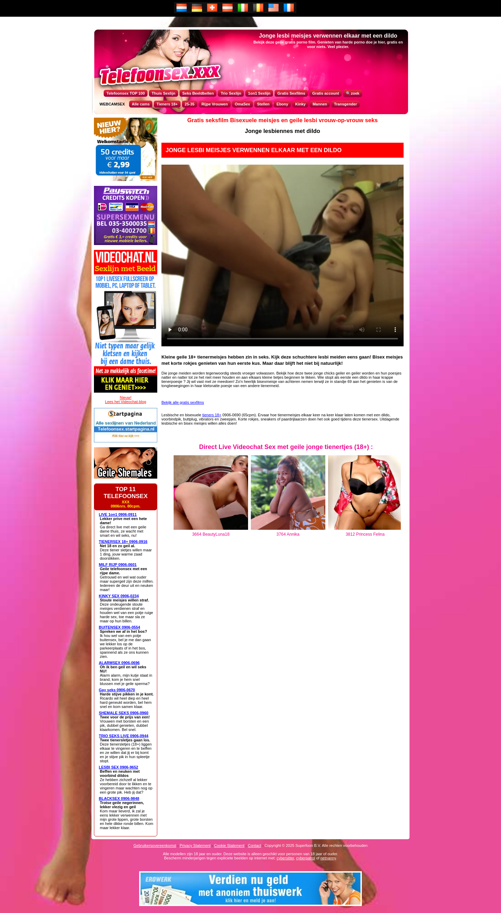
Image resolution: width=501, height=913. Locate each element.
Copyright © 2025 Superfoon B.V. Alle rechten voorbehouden (315, 845)
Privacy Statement (195, 845)
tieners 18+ (211, 415)
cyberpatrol (305, 858)
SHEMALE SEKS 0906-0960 (123, 713)
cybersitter (285, 858)
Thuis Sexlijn (163, 93)
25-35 (189, 104)
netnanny (328, 858)
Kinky (300, 104)
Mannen (319, 104)
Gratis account (325, 93)
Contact (254, 845)
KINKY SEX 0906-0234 (119, 596)
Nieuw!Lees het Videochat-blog (125, 399)
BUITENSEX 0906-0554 (119, 627)
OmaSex (242, 104)
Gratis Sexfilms (291, 93)
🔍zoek (352, 93)
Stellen (263, 104)
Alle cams (141, 104)
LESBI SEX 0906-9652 (118, 767)
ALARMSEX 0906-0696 (119, 663)
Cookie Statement (229, 845)
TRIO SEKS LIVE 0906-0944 (123, 736)
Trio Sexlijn (231, 93)
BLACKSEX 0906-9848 (119, 798)
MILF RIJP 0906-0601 (118, 564)
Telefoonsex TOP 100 (125, 93)
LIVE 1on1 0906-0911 (118, 514)
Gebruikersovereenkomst (155, 845)
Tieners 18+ (167, 104)
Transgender (345, 104)
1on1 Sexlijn (259, 93)
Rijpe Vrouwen (214, 104)
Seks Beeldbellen (198, 93)
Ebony (282, 104)
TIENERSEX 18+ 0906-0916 (123, 542)
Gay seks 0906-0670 (117, 690)
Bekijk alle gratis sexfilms (182, 402)
